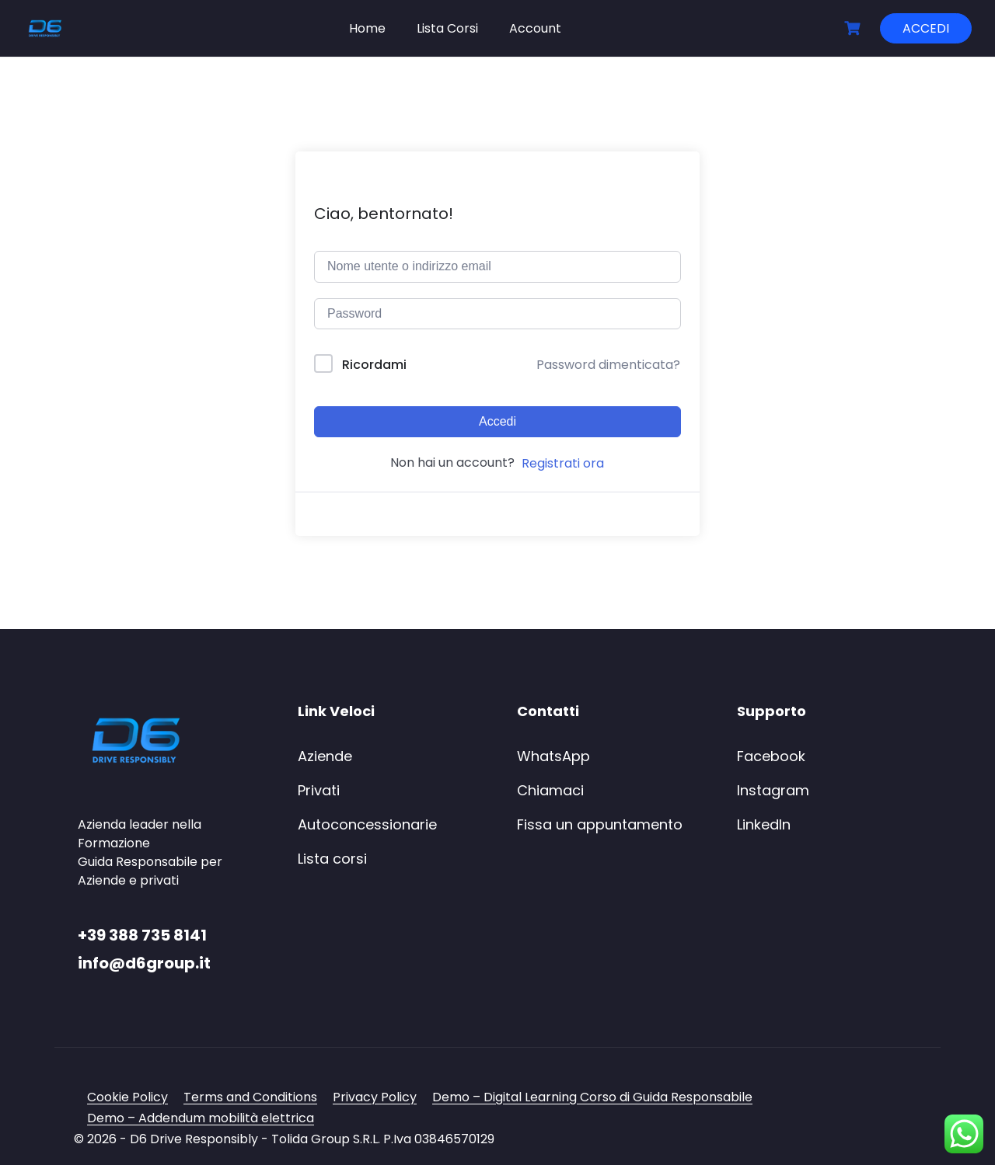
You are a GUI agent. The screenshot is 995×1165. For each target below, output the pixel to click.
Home (367, 28)
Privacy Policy (375, 1097)
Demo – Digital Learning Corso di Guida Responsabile (592, 1097)
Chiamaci (550, 790)
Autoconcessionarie (367, 824)
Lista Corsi (447, 28)
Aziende (325, 756)
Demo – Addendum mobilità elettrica (200, 1118)
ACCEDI (925, 28)
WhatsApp (553, 756)
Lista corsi (332, 858)
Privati (319, 790)
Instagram (773, 790)
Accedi (497, 421)
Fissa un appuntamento (600, 824)
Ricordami (374, 365)
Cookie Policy (127, 1097)
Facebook (771, 756)
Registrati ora (563, 463)
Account (535, 28)
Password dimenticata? (608, 365)
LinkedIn (764, 824)
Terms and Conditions (250, 1097)
